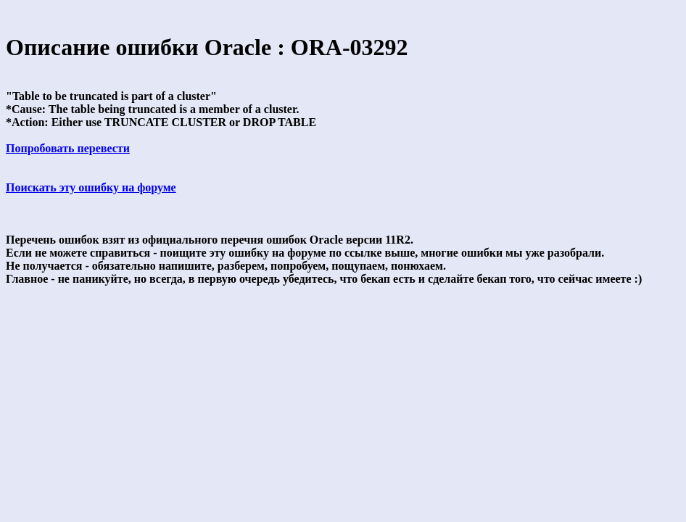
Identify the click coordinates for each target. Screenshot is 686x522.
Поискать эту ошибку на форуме (91, 187)
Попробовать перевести (68, 148)
